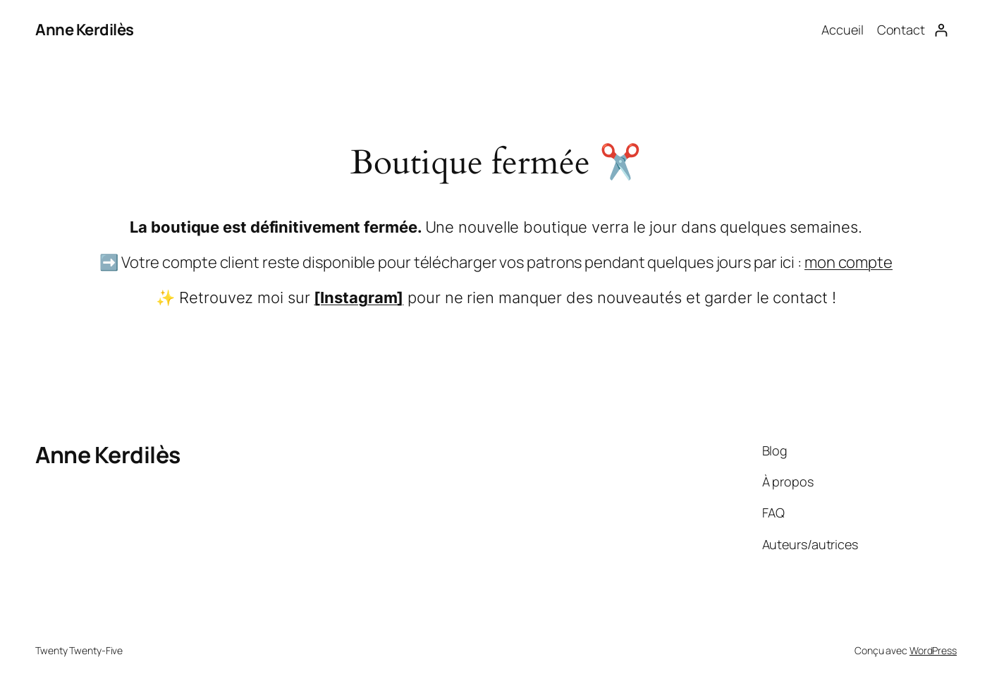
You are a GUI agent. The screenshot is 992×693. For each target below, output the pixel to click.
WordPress (933, 650)
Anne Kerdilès (84, 29)
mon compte (848, 262)
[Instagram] (358, 297)
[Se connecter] (941, 30)
